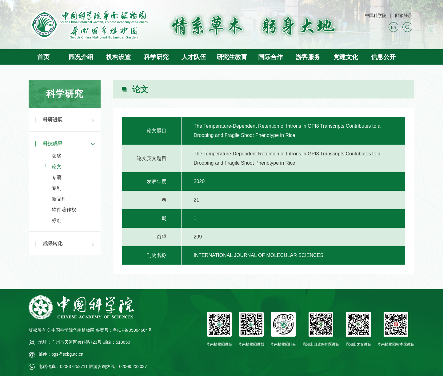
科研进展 (52, 119)
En (393, 27)
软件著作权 (64, 209)
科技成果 (52, 143)
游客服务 (308, 57)
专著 (57, 177)
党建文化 (345, 57)
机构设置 (118, 57)
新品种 (59, 199)
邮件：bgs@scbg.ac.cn (60, 354)
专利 (57, 188)
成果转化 (52, 243)
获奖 (57, 155)
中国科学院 (375, 15)
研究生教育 (232, 57)
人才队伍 (194, 57)
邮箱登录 (403, 15)
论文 (57, 166)
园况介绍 (81, 57)
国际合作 (270, 57)
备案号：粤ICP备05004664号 (124, 330)
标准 (57, 220)
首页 (43, 57)
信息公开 (383, 57)
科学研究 (156, 57)
